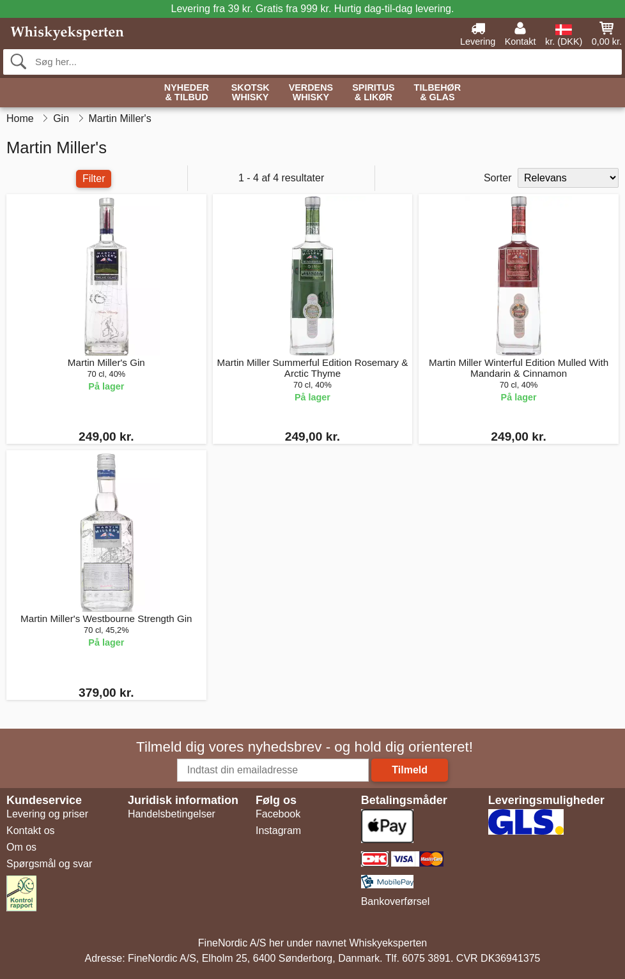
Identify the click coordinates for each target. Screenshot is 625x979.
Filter (93, 178)
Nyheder (186, 92)
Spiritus (373, 92)
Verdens (311, 92)
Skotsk (250, 92)
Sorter (498, 177)
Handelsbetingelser (171, 813)
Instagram (278, 830)
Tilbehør (437, 92)
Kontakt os (30, 830)
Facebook (278, 813)
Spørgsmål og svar (49, 863)
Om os (21, 847)
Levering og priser (47, 813)
